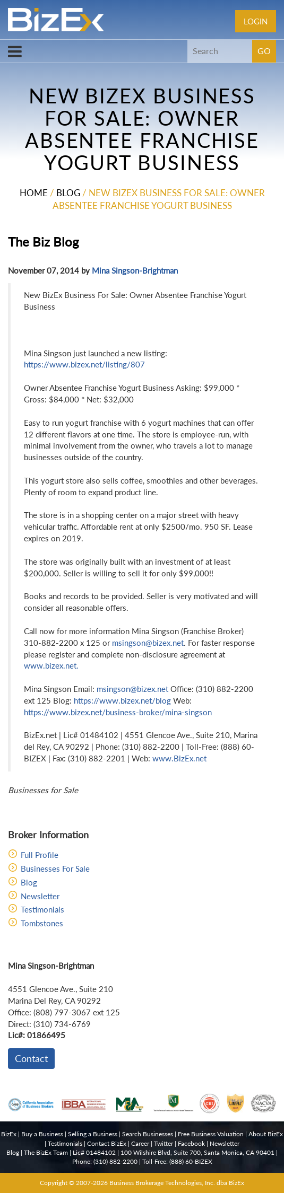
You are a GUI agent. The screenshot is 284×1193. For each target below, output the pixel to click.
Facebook (191, 1143)
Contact (31, 1058)
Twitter (163, 1143)
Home (34, 192)
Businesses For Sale (55, 868)
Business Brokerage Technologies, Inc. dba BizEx (176, 1183)
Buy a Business (42, 1134)
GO (264, 51)
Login (256, 21)
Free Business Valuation (211, 1134)
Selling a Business (92, 1134)
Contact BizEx (106, 1143)
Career (140, 1143)
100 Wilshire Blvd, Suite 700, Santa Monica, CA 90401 (197, 1152)
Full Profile (39, 854)
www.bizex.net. (51, 665)
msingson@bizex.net (148, 642)
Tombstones (42, 923)
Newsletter (40, 896)
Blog (68, 192)
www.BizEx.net (179, 758)
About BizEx (265, 1134)
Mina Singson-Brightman (135, 270)
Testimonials (42, 909)
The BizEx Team (46, 1152)
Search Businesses (147, 1134)
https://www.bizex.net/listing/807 (84, 364)
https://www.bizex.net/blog (122, 700)
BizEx (8, 1134)
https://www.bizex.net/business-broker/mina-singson (118, 712)
